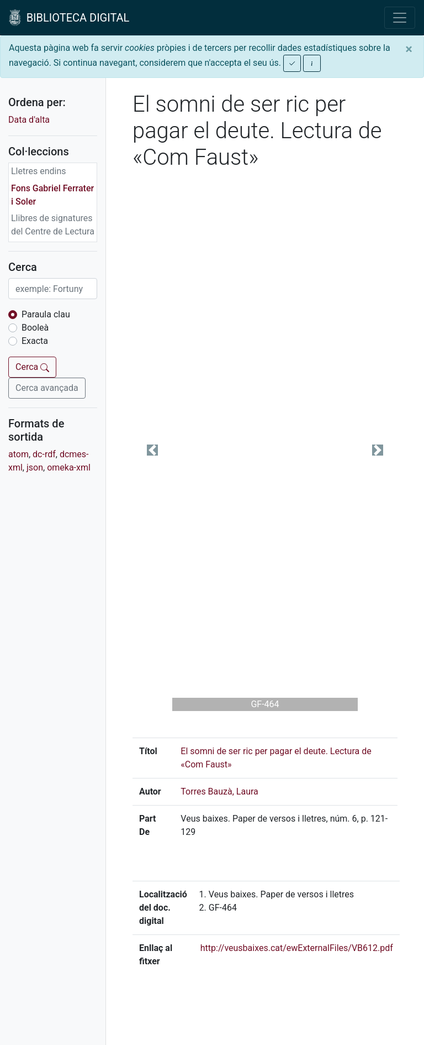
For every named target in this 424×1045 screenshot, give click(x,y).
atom (18, 454)
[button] (152, 450)
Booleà (35, 327)
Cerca (32, 367)
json (34, 467)
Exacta (35, 341)
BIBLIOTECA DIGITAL (69, 17)
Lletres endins (38, 171)
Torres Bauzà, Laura (219, 791)
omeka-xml (69, 467)
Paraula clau (46, 314)
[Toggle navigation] (399, 18)
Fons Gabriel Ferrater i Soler (52, 195)
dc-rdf (44, 454)
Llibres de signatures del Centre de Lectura (52, 225)
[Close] (408, 49)
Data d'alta (29, 119)
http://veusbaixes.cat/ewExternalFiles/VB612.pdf (296, 948)
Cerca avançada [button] (46, 388)
